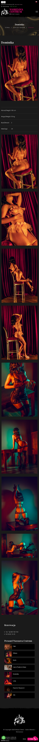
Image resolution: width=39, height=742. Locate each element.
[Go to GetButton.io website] (3, 740)
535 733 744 (14, 632)
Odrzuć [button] (24, 739)
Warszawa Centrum (19, 27)
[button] (37, 1)
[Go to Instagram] (4, 2)
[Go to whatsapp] (3, 738)
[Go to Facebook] (2, 2)
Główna (7, 27)
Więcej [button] (7, 740)
